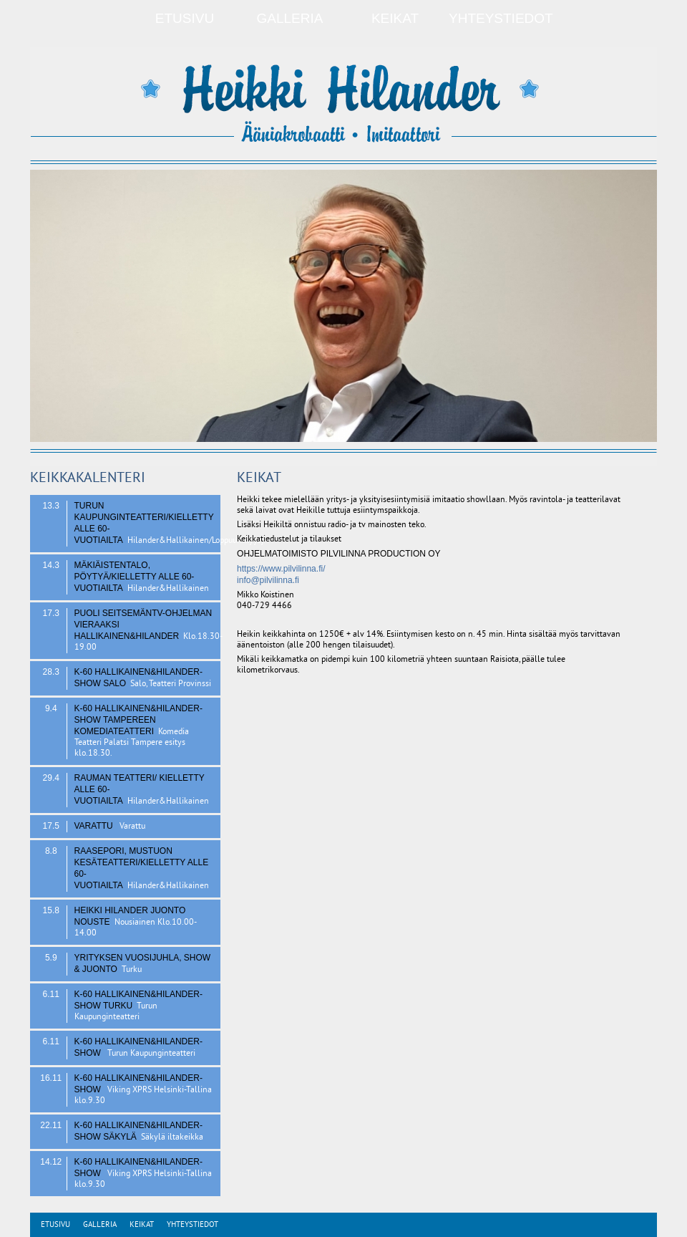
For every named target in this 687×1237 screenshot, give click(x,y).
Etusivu (184, 18)
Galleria (290, 18)
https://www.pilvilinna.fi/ (281, 569)
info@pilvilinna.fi (268, 580)
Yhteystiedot (501, 18)
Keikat (395, 18)
